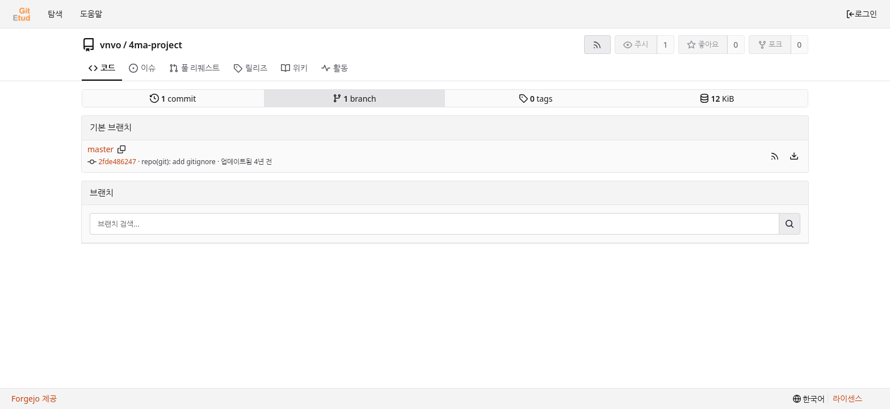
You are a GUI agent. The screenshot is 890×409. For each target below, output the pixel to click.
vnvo (110, 45)
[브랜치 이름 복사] (122, 149)
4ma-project (155, 45)
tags (535, 98)
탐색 (55, 14)
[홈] (21, 14)
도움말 (91, 14)
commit (173, 98)
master (100, 149)
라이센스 (847, 398)
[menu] (794, 156)
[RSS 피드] (597, 44)
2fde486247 (117, 161)
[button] (774, 156)
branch (354, 98)
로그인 (861, 14)
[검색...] (789, 224)
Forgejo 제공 (34, 398)
